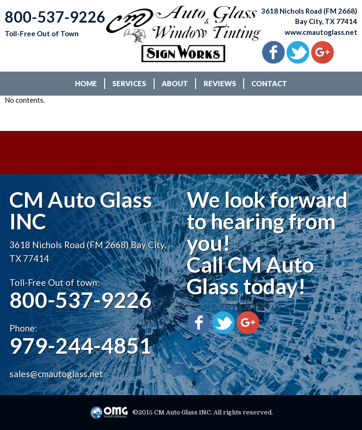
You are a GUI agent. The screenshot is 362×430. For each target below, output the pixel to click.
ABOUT (175, 83)
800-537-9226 (80, 300)
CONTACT (269, 83)
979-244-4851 (80, 345)
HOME (86, 83)
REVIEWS (220, 83)
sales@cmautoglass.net (56, 373)
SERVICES (129, 83)
